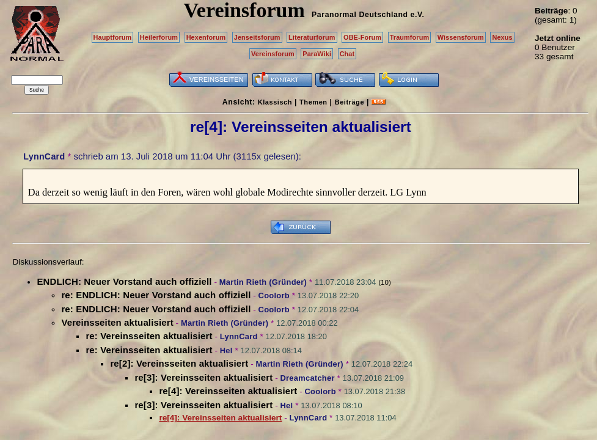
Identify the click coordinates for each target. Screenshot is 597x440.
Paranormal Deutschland (360, 14)
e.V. (417, 14)
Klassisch (275, 102)
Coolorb (274, 295)
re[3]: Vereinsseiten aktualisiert (203, 377)
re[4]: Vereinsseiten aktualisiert (228, 391)
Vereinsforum (273, 53)
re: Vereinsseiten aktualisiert (149, 336)
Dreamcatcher (307, 378)
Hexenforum (206, 37)
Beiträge (349, 102)
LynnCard (44, 156)
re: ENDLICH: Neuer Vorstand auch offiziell (156, 295)
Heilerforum (159, 37)
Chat (347, 53)
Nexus (502, 37)
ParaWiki (316, 53)
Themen (313, 102)
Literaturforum (311, 37)
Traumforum (410, 37)
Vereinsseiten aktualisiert (117, 322)
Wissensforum (461, 37)
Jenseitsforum (257, 37)
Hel (226, 350)
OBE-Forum (362, 37)
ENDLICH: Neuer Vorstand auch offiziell (124, 281)
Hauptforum (112, 37)
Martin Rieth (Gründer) (263, 282)
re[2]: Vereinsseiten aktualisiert (179, 363)
